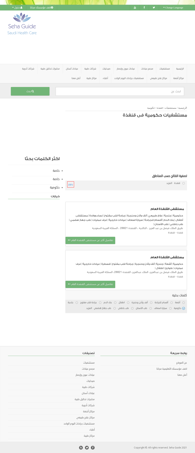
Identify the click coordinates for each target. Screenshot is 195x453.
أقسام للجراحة (153, 219)
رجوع (70, 184)
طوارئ (169, 267)
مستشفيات (170, 107)
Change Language (173, 7)
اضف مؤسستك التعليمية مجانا (172, 368)
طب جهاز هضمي (80, 219)
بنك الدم (169, 219)
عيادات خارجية (117, 219)
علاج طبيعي (155, 215)
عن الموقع (181, 362)
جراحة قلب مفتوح (114, 215)
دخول (17, 7)
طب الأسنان (161, 224)
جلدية (167, 215)
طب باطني (176, 224)
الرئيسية (180, 68)
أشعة (168, 263)
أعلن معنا (76, 78)
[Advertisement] (121, 37)
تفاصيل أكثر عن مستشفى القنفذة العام (90, 240)
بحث (30, 91)
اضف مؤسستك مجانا (41, 7)
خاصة (56, 170)
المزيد (169, 183)
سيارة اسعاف (135, 219)
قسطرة (105, 263)
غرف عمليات (99, 219)
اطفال (159, 267)
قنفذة (159, 107)
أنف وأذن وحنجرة (137, 215)
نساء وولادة (96, 215)
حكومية (151, 107)
